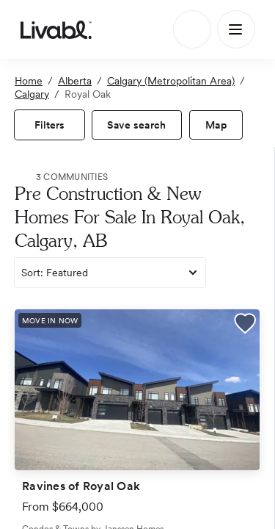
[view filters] (49, 125)
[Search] (192, 29)
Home (29, 81)
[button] (245, 325)
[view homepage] (56, 29)
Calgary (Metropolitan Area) (171, 81)
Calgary (32, 94)
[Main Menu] (236, 29)
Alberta (75, 81)
